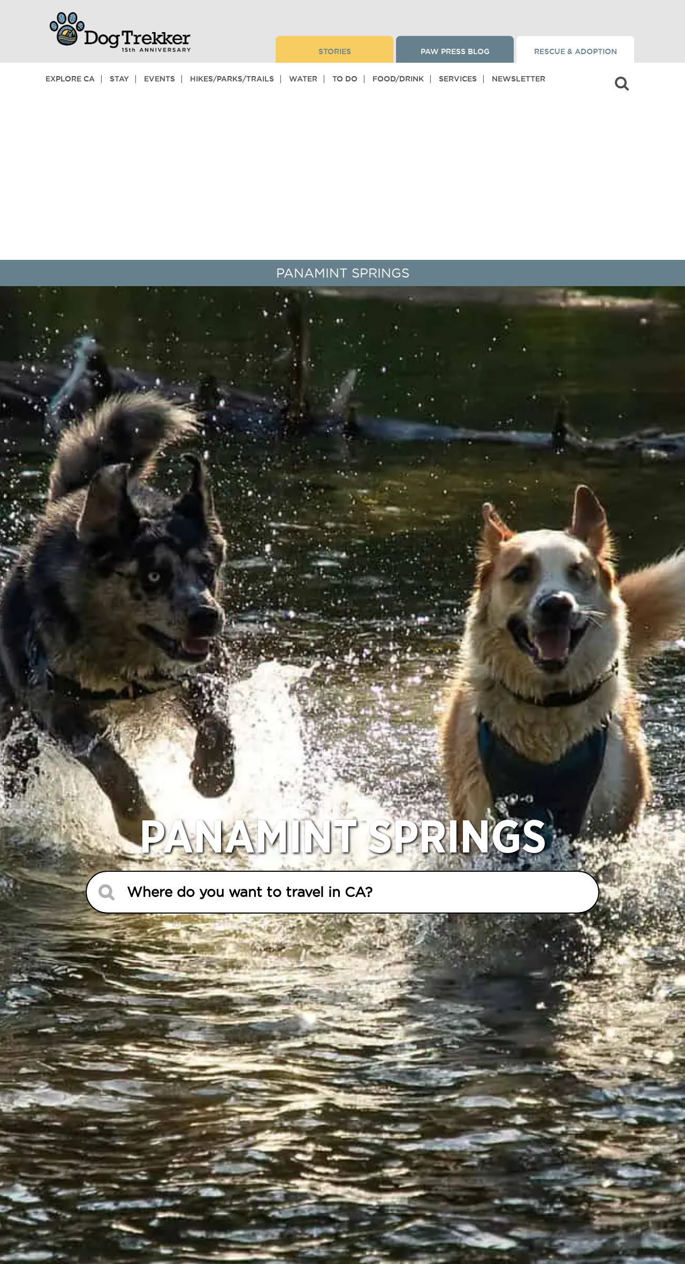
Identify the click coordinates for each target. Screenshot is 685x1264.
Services (458, 78)
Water (303, 78)
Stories (334, 51)
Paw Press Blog (455, 51)
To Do (344, 78)
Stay (119, 78)
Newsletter (518, 78)
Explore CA (70, 78)
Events (159, 78)
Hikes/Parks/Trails (232, 78)
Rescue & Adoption (575, 51)
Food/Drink (398, 78)
